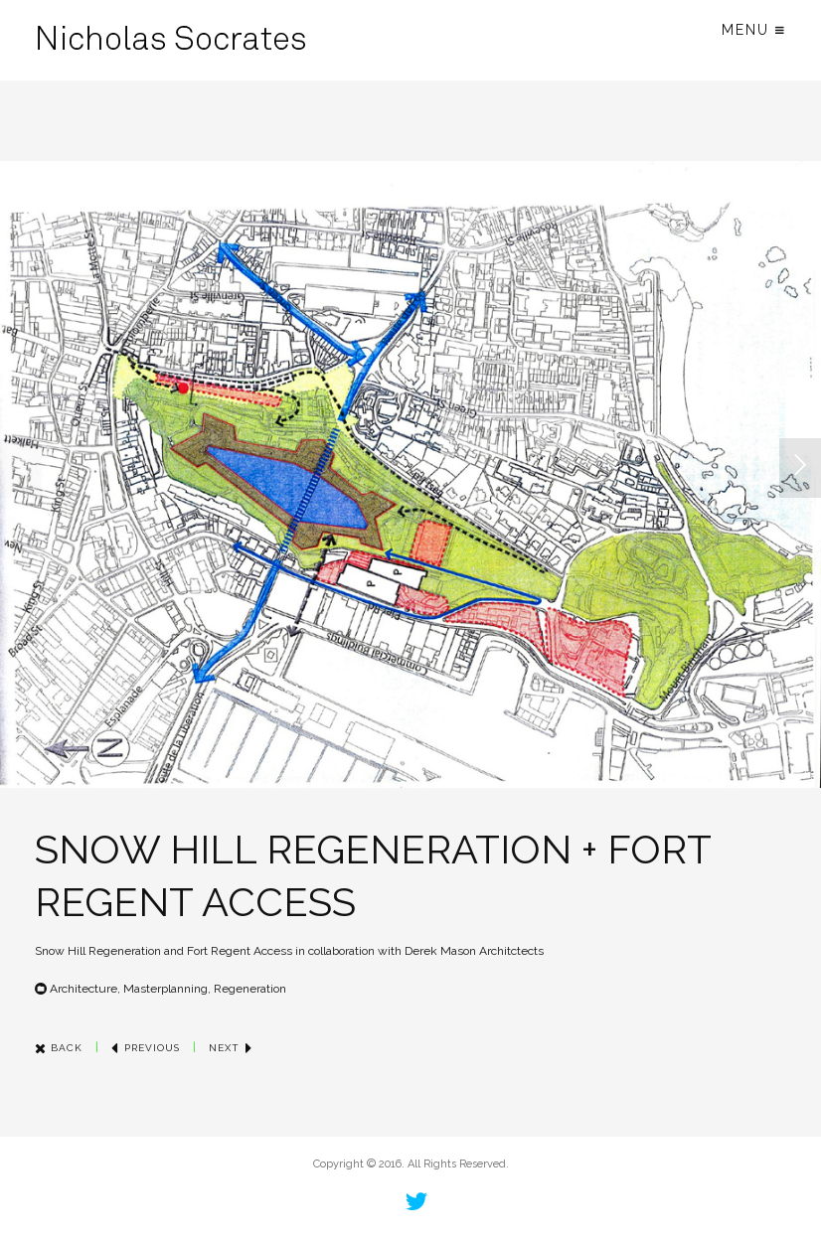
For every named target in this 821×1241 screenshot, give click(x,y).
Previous (145, 1047)
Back (58, 1047)
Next (230, 1047)
